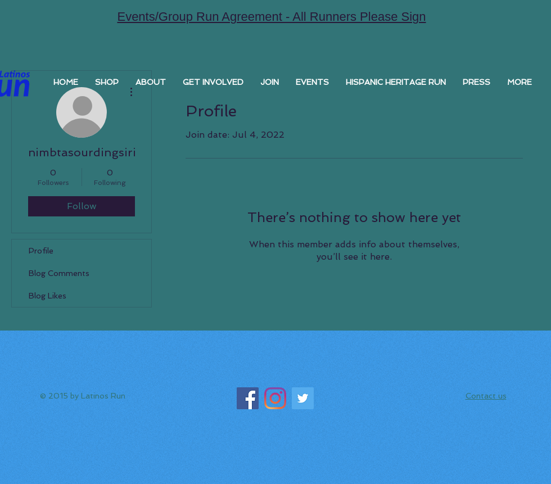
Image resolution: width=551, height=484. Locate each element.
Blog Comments (59, 273)
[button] (269, 82)
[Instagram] (275, 398)
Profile (41, 250)
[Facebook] (248, 398)
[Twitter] (303, 398)
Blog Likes (47, 295)
